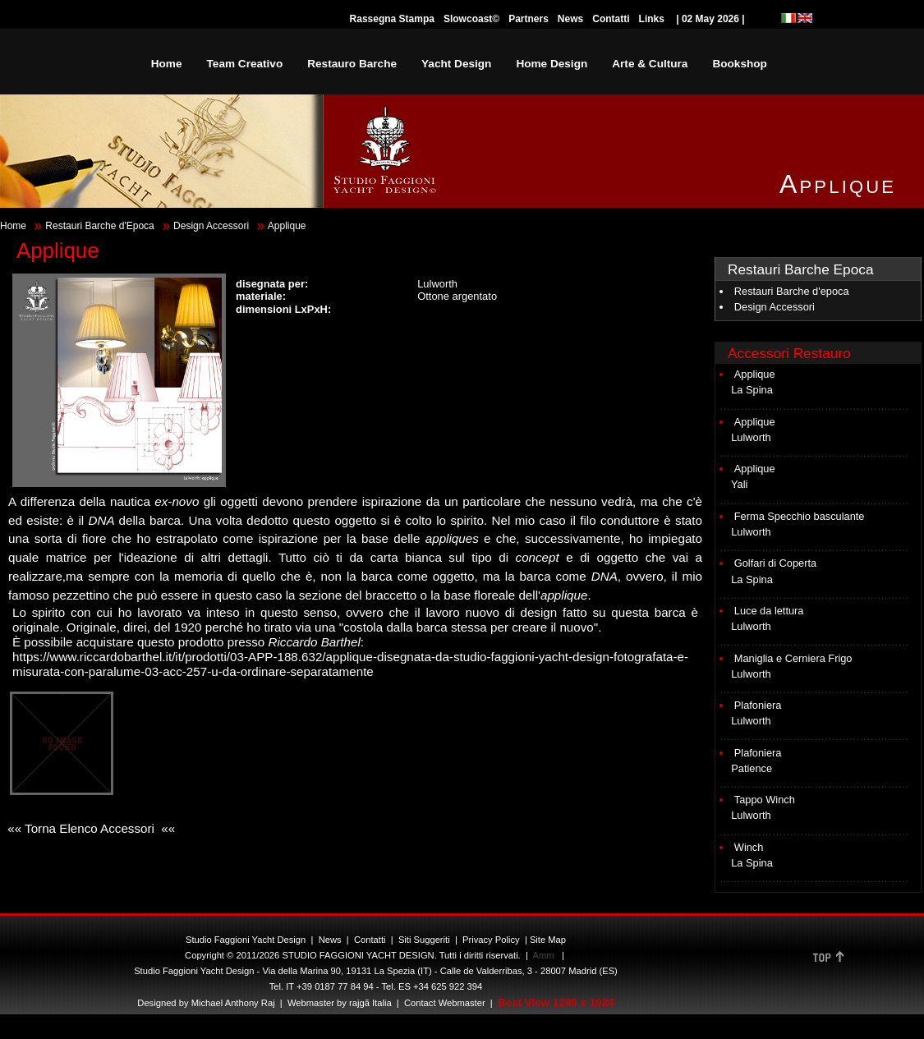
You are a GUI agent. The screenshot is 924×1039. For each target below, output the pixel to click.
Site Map (548, 940)
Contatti (610, 19)
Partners (528, 19)
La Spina (752, 390)
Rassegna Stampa (392, 19)
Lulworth (750, 437)
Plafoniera (758, 705)
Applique (754, 374)
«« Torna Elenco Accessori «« (89, 828)
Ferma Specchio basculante (799, 516)
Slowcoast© (471, 19)
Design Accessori (211, 226)
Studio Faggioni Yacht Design (246, 940)
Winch (749, 847)
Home (13, 226)
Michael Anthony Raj (233, 1003)
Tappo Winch (764, 799)
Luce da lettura (769, 611)
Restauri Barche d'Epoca (99, 226)
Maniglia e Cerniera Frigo (793, 658)
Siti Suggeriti (424, 940)
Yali (739, 484)
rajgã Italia (369, 1003)
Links (651, 19)
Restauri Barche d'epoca (791, 291)
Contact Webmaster (444, 1003)
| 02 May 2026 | (710, 19)
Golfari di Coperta (775, 563)
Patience (751, 768)
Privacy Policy (491, 940)
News (570, 19)
